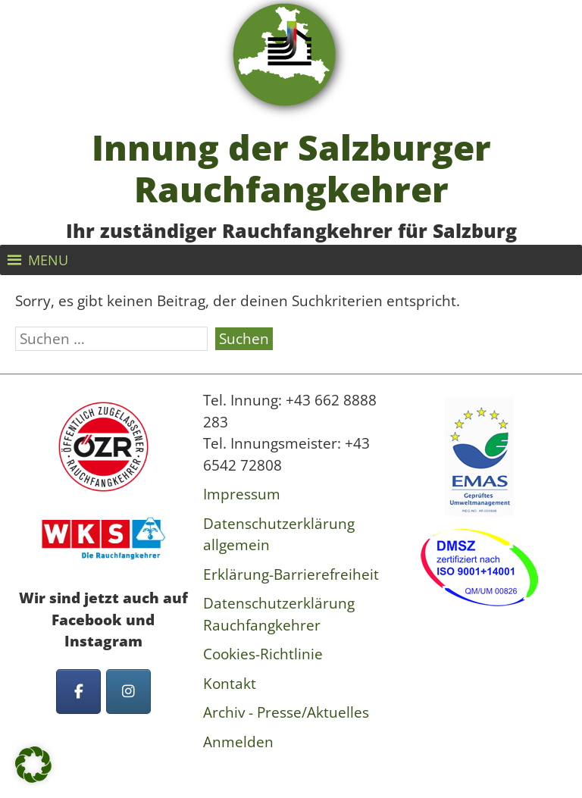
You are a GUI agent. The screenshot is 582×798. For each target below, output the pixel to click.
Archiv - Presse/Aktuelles (286, 712)
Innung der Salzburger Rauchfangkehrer (291, 168)
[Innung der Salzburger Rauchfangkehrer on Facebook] (78, 691)
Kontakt (229, 683)
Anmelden (238, 742)
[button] (48, 260)
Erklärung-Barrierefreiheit (291, 574)
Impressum (241, 494)
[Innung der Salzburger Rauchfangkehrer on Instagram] (128, 691)
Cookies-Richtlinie (263, 654)
